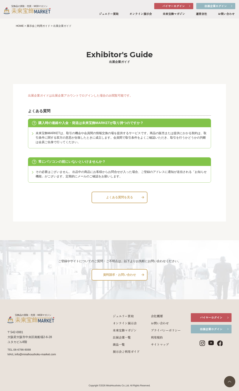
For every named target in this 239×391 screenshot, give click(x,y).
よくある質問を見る (119, 197)
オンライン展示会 (140, 14)
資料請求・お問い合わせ (119, 274)
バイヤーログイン (173, 6)
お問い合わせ (226, 14)
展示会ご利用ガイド (122, 351)
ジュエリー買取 (109, 14)
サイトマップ (156, 344)
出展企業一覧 (118, 337)
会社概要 (153, 316)
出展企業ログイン (215, 6)
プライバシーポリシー (162, 330)
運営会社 (201, 14)
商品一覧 (115, 344)
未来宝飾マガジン (174, 14)
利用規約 (153, 337)
